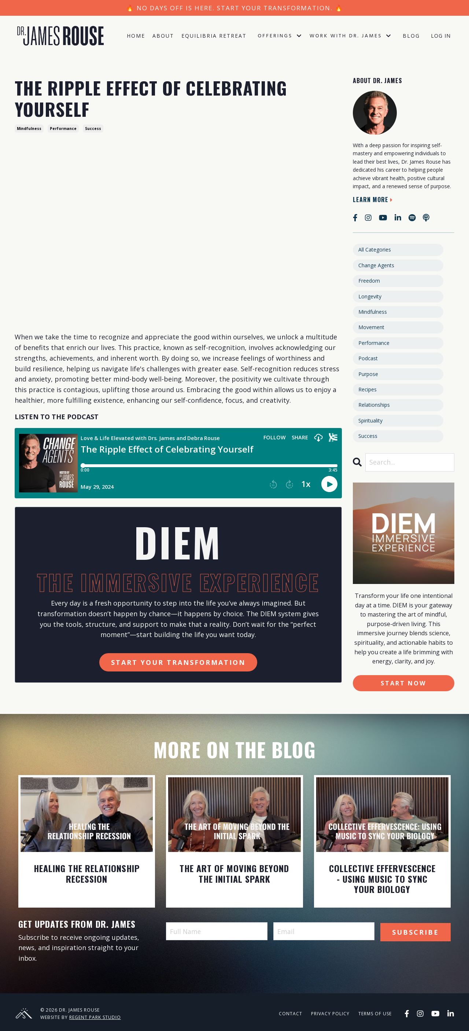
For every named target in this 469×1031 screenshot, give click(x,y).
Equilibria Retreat (214, 36)
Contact (290, 1014)
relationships (374, 404)
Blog (411, 36)
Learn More (374, 199)
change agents (376, 265)
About (163, 36)
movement (371, 327)
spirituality (370, 420)
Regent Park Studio (95, 1018)
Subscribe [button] (415, 931)
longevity (369, 296)
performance (63, 128)
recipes (367, 389)
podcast (368, 358)
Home (136, 36)
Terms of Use (375, 1014)
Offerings (280, 37)
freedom (369, 280)
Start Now (403, 683)
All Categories (374, 249)
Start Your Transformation (178, 662)
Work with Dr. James (351, 37)
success (93, 128)
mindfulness (29, 128)
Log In (441, 36)
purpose (368, 374)
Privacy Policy (330, 1014)
